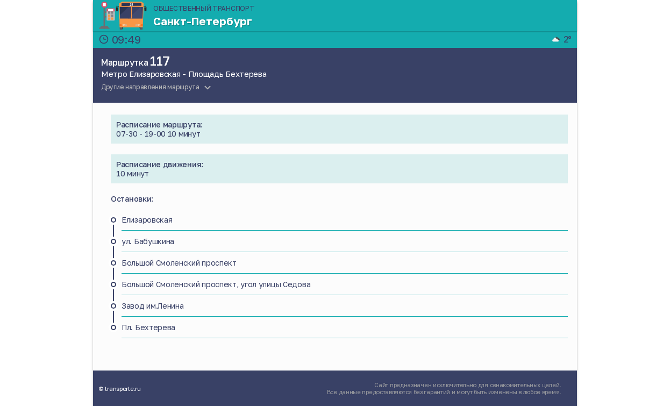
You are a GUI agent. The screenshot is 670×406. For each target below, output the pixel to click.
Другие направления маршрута (150, 87)
